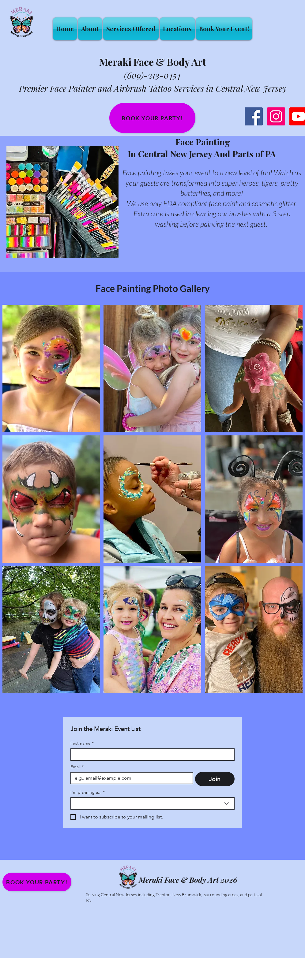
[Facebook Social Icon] (254, 116)
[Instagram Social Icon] (276, 116)
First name (82, 743)
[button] (131, 28)
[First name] (150, 754)
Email (77, 767)
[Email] (130, 778)
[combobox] (152, 803)
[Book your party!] (152, 118)
